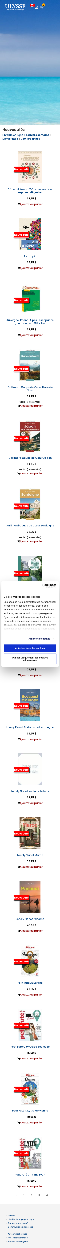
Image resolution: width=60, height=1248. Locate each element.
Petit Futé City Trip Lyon (30, 1174)
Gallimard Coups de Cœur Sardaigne (30, 525)
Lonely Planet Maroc (30, 855)
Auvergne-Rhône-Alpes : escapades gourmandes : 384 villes (30, 321)
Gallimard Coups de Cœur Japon (30, 458)
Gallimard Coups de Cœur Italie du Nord (30, 388)
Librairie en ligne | (13, 135)
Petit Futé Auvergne (30, 983)
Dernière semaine (37, 135)
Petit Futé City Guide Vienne (30, 1110)
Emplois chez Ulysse (18, 1241)
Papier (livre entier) (30, 401)
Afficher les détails (39, 638)
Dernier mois (10, 139)
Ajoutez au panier (31, 204)
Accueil (11, 1215)
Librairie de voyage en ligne (21, 1219)
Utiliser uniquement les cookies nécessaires (30, 659)
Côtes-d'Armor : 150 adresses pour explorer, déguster (30, 190)
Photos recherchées (18, 1237)
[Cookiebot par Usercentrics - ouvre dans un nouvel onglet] (42, 586)
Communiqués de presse (20, 1227)
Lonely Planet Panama (30, 919)
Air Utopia (30, 256)
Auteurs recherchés (17, 1234)
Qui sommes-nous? (18, 1223)
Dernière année (30, 139)
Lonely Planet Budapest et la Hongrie (30, 727)
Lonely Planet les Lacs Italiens (30, 791)
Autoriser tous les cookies (30, 648)
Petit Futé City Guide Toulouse (30, 1047)
